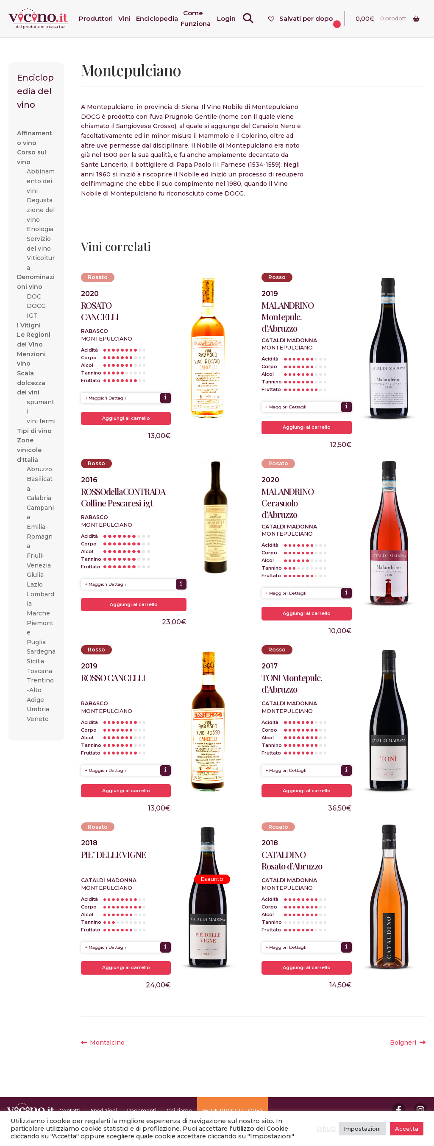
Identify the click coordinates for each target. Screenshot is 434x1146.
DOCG (36, 306)
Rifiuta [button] (327, 1128)
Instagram (420, 1110)
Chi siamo (179, 1110)
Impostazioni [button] (362, 1128)
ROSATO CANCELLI (100, 310)
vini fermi (41, 421)
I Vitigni (29, 325)
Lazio (35, 584)
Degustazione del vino (41, 209)
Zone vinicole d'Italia (29, 449)
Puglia (36, 642)
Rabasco (94, 331)
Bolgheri (407, 1043)
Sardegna (41, 651)
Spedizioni (104, 1110)
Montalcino (107, 1043)
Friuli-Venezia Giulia (39, 565)
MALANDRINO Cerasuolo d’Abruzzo (287, 503)
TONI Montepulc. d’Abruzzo (292, 683)
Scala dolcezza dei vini (31, 382)
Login (232, 18)
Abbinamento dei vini (41, 181)
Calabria (39, 498)
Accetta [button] (406, 1128)
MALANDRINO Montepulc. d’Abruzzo (287, 316)
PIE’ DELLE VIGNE (113, 854)
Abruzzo (39, 469)
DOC (34, 296)
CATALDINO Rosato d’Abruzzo (292, 860)
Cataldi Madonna (289, 340)
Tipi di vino (34, 431)
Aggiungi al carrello (126, 418)
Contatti (70, 1110)
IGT (32, 315)
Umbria (38, 709)
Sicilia (35, 661)
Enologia (40, 229)
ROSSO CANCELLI (113, 677)
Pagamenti (141, 1110)
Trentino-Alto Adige (40, 689)
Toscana (39, 671)
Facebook (399, 1110)
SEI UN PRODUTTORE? (232, 1110)
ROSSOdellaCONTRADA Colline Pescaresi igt (123, 497)
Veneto (38, 719)
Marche (38, 613)
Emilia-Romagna (40, 536)
